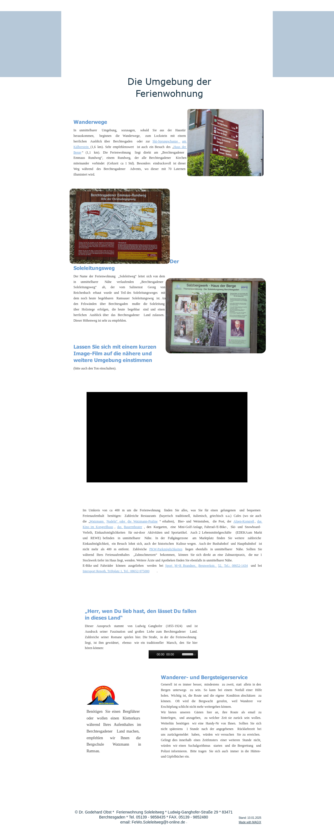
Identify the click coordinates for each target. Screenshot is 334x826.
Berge (77, 152)
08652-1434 (240, 566)
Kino (87, 527)
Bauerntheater (133, 527)
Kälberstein (81, 147)
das (259, 521)
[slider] (190, 653)
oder (123, 521)
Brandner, (190, 566)
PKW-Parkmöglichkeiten (165, 549)
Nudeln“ (112, 521)
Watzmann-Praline (145, 521)
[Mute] (178, 654)
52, (221, 566)
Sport (169, 566)
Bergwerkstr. (207, 566)
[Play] (152, 654)
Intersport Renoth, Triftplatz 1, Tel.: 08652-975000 (116, 571)
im (92, 527)
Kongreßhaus (104, 527)
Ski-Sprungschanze (166, 141)
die (130, 521)
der (184, 147)
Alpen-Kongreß (244, 521)
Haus (178, 147)
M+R (179, 566)
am (184, 141)
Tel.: (228, 566)
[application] (173, 654)
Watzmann (97, 521)
